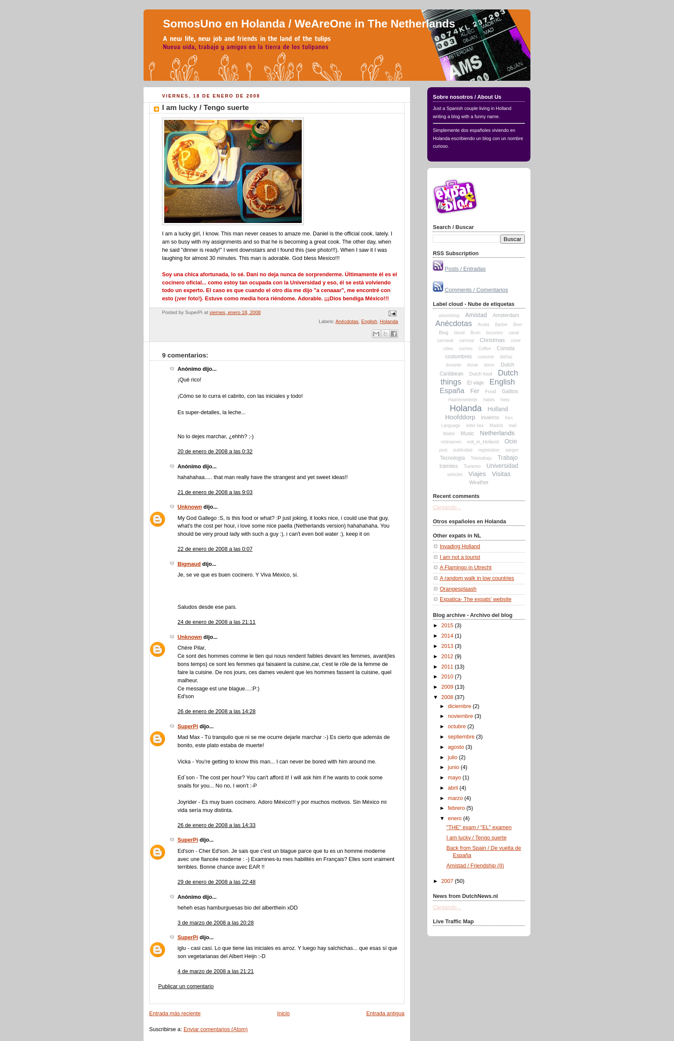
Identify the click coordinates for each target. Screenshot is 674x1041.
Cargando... (447, 507)
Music (467, 433)
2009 (448, 687)
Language (450, 425)
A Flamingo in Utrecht (466, 568)
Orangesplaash (458, 589)
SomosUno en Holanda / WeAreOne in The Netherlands (309, 23)
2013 (448, 646)
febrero (457, 808)
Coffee (484, 348)
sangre (512, 450)
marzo (456, 798)
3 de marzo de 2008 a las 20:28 (216, 923)
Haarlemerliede (463, 399)
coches (465, 348)
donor (489, 365)
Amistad (476, 314)
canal (514, 332)
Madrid (496, 425)
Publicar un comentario (186, 986)
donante (453, 365)
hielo (504, 399)
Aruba (483, 324)
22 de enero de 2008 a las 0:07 (215, 549)
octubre (458, 727)
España (452, 391)
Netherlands (497, 433)
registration (488, 450)
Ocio (511, 441)
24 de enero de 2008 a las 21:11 (217, 622)
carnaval (445, 340)
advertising (448, 315)
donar (472, 365)
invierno (490, 418)
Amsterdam (506, 315)
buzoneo (494, 332)
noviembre (461, 716)
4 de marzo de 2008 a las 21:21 (216, 971)
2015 (448, 626)
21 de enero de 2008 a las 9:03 (215, 492)
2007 (448, 881)
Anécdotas (347, 321)
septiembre (462, 737)
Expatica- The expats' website (476, 599)
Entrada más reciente (175, 1013)
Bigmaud (189, 564)
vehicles (455, 474)
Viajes (477, 473)
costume (486, 356)
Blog (443, 332)
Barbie (501, 324)
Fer (474, 391)
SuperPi (188, 727)
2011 (448, 667)
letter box (475, 425)
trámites (449, 466)
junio (454, 767)
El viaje (475, 383)
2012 (448, 656)
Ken (509, 417)
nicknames (451, 442)
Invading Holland (460, 546)
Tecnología (452, 458)
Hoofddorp (460, 417)
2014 (448, 636)
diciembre (460, 706)
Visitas (501, 473)
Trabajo (508, 457)
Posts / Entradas (465, 269)
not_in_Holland (483, 441)
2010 (448, 677)
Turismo (472, 466)
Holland (497, 409)
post (443, 450)
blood (459, 332)
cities (448, 348)
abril (454, 788)
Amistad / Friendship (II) (475, 866)
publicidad (462, 450)
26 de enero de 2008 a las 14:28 (217, 711)
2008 (448, 697)
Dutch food (480, 373)
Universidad (502, 465)
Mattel (449, 433)
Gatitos (510, 391)
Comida (505, 348)
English (369, 321)
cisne (516, 340)
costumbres (458, 357)
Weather (478, 482)
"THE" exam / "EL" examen (479, 827)
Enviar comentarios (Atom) (216, 1029)
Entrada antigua (385, 1013)
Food (490, 391)
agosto (457, 747)
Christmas (492, 340)
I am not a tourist (460, 557)
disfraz (506, 356)
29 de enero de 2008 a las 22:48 (217, 882)
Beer (517, 324)
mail (512, 425)
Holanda (389, 321)
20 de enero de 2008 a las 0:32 (215, 452)
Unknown (190, 507)
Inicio (283, 1013)
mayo (455, 778)
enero (455, 818)
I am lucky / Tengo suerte (205, 108)
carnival (466, 340)
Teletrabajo (481, 458)
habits (489, 399)
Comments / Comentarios (476, 290)
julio (453, 757)
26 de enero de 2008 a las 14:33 (217, 825)
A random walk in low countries (477, 578)
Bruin (475, 332)
